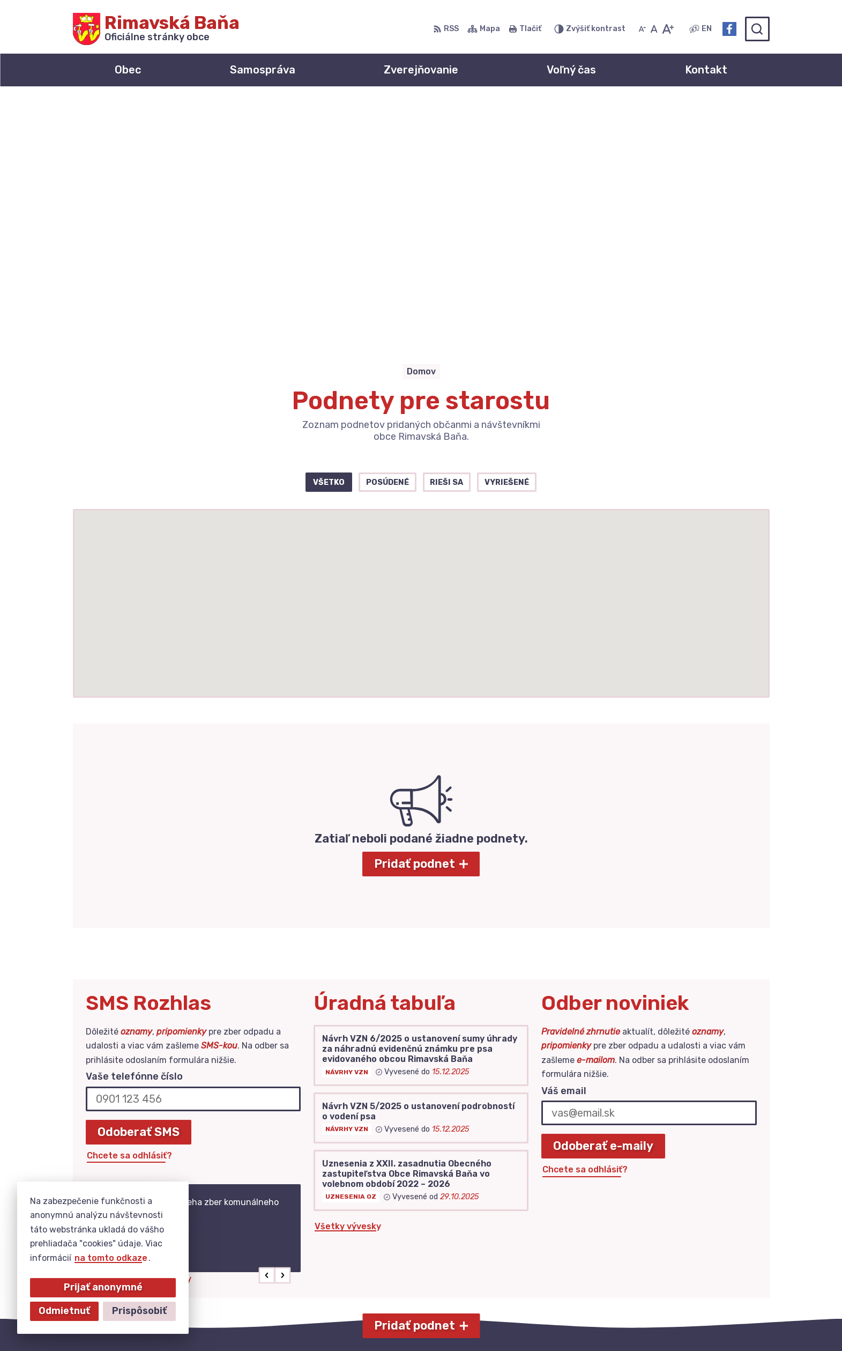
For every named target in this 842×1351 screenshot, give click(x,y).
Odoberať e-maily (603, 910)
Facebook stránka (686, 1263)
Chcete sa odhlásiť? (129, 919)
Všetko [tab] (329, 245)
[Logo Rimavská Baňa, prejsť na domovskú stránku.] (156, 29)
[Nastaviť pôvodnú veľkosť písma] (654, 29)
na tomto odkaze (110, 1258)
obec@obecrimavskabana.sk (708, 1251)
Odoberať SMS (139, 895)
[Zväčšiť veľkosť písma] (667, 29)
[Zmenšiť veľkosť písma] (642, 29)
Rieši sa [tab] (446, 245)
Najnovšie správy (155, 1042)
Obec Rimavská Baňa (581, 1322)
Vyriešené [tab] (507, 245)
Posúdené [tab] (387, 245)
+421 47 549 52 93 (688, 1239)
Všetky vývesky (348, 990)
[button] (266, 1039)
